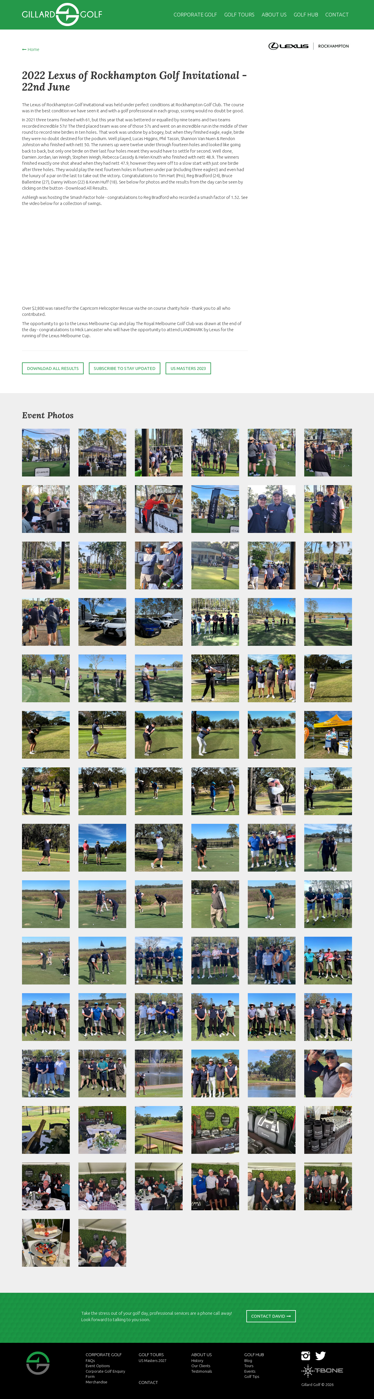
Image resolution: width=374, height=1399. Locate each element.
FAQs (90, 1360)
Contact (337, 14)
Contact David (268, 1316)
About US (274, 14)
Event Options (98, 1366)
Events (249, 1371)
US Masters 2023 (188, 368)
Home (33, 49)
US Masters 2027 (152, 1360)
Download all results (53, 368)
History (197, 1360)
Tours (248, 1366)
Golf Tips (251, 1376)
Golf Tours (239, 14)
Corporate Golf (195, 14)
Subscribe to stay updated (124, 368)
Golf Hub (306, 14)
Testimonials (201, 1371)
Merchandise (96, 1382)
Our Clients (200, 1366)
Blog (248, 1360)
